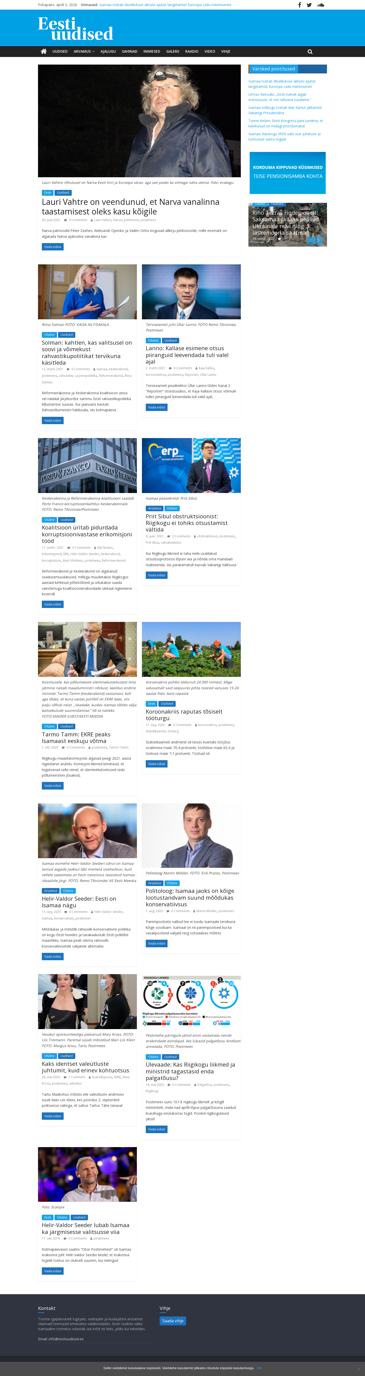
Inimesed (151, 51)
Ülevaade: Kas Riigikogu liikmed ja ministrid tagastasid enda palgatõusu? (190, 1071)
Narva (117, 220)
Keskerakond (118, 369)
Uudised (60, 51)
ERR (65, 554)
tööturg (173, 731)
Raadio (191, 51)
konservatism (64, 918)
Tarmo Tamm (119, 747)
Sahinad (129, 51)
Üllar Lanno (208, 374)
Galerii (172, 51)
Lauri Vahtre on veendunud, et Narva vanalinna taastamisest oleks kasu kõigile (131, 206)
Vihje (225, 51)
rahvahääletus (171, 542)
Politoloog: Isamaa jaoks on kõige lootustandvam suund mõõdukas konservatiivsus (190, 897)
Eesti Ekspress (102, 1077)
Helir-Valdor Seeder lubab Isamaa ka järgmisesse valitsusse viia (86, 1228)
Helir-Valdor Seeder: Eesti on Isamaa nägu (79, 902)
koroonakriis (207, 725)
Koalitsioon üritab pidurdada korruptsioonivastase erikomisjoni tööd (87, 533)
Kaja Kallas (206, 368)
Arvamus (82, 51)
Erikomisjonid (51, 554)
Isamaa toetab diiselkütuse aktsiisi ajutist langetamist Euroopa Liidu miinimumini (165, 4)
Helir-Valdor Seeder (84, 554)
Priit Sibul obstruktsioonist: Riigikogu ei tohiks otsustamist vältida (187, 522)
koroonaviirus (156, 374)
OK (259, 1368)
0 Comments (75, 220)
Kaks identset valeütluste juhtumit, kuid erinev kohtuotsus (85, 1067)
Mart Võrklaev (73, 560)
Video (210, 51)
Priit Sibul (152, 542)
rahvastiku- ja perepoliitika (78, 376)
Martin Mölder (206, 911)
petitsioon (131, 220)
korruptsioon (51, 560)
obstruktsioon (207, 536)
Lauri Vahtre (102, 220)
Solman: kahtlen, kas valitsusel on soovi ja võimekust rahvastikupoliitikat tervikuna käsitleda (87, 352)
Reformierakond (111, 376)
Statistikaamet (156, 731)
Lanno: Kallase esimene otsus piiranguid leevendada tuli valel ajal (187, 354)
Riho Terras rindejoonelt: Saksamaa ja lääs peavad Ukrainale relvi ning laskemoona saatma (285, 222)
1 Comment (74, 1077)
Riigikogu (152, 1091)
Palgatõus (204, 1085)
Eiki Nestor (105, 547)
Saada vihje (173, 1321)
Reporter (191, 374)
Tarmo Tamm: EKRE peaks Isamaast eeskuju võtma (76, 737)
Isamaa (102, 369)
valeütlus (75, 1083)
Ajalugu (108, 51)
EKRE (117, 1077)
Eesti (47, 192)
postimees (148, 220)
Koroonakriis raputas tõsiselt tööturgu (184, 714)
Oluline (49, 334)
